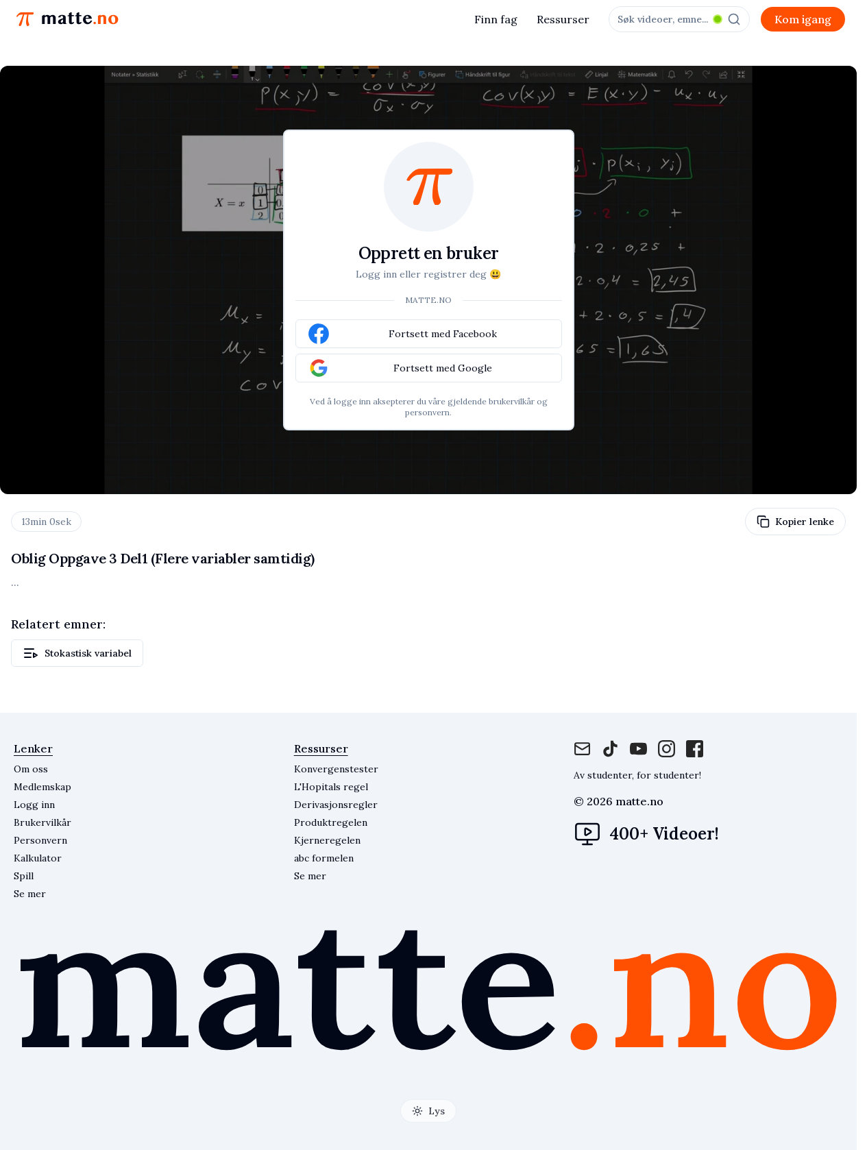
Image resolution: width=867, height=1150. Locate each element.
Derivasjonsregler (336, 804)
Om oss (31, 769)
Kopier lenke (795, 521)
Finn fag (495, 19)
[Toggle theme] (428, 1111)
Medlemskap (42, 787)
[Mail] (582, 748)
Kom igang (802, 19)
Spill (24, 876)
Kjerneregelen (327, 840)
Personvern (40, 840)
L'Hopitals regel (331, 787)
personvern (427, 412)
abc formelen (324, 858)
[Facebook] (610, 748)
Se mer (310, 876)
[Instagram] (638, 748)
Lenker (33, 748)
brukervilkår (512, 401)
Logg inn (34, 804)
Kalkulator (38, 858)
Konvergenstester (336, 769)
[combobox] (679, 19)
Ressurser (563, 19)
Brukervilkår (42, 822)
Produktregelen (330, 822)
